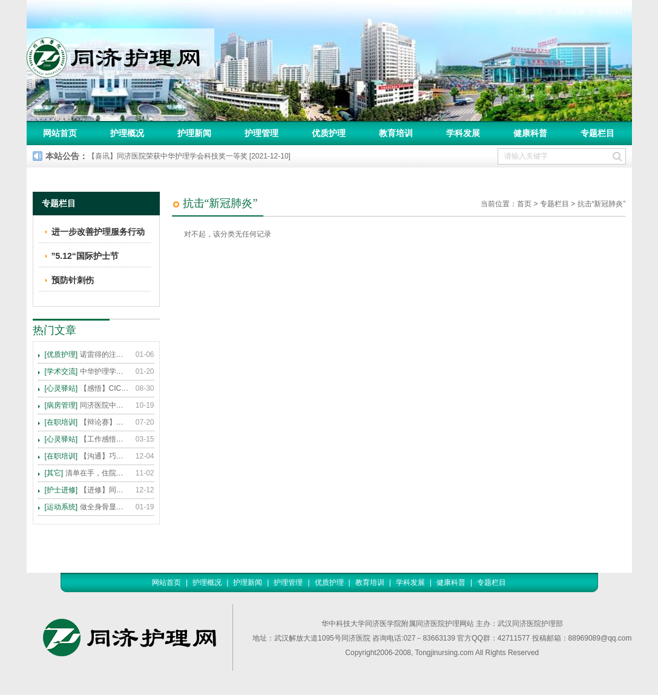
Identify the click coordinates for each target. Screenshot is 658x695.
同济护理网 (120, 53)
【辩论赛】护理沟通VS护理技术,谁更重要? (87, 422)
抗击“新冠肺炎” (601, 204)
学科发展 (463, 133)
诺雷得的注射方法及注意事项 (87, 354)
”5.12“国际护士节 (85, 256)
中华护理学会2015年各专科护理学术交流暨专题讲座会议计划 (87, 371)
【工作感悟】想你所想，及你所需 (87, 439)
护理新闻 (194, 133)
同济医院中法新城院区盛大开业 (87, 405)
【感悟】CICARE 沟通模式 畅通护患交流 (87, 388)
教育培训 (396, 133)
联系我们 (611, 11)
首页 (524, 204)
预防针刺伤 (72, 280)
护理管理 (261, 133)
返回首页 (529, 11)
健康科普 (530, 133)
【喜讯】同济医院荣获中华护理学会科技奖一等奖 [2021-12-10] (189, 156)
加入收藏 (570, 11)
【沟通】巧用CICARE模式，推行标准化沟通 (87, 456)
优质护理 (329, 133)
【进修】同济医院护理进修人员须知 (87, 490)
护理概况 (127, 133)
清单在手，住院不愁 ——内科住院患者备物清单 (87, 473)
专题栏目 (597, 133)
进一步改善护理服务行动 (98, 232)
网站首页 (60, 133)
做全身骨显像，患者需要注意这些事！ (87, 507)
